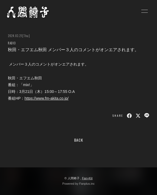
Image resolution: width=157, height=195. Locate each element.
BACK (78, 140)
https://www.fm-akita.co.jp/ (46, 98)
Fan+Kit (87, 178)
